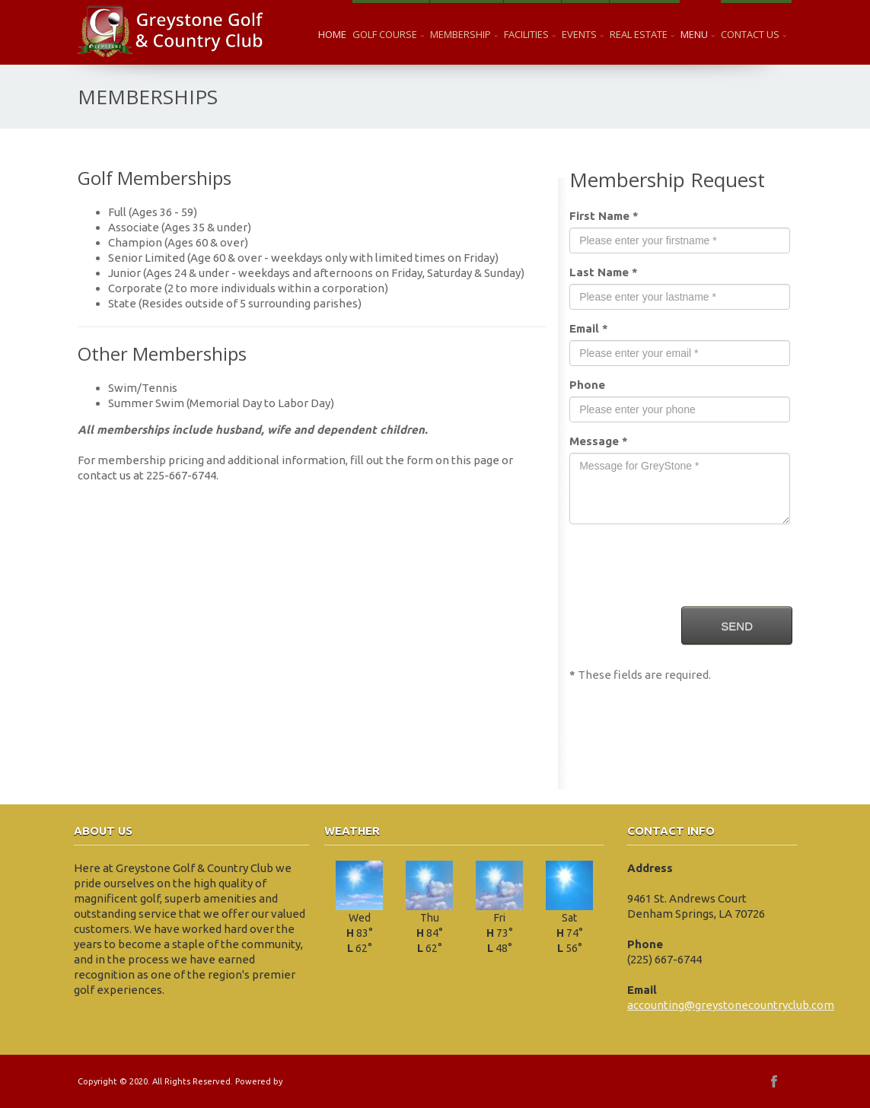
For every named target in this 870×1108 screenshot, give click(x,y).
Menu (697, 34)
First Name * (604, 215)
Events (583, 34)
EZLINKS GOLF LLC (321, 1081)
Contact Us (753, 34)
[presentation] (685, 565)
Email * (588, 328)
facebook (774, 1081)
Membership (464, 34)
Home (332, 34)
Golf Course (388, 34)
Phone (587, 384)
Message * (598, 441)
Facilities (530, 34)
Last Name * (603, 272)
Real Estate (642, 34)
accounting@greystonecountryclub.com (730, 1004)
